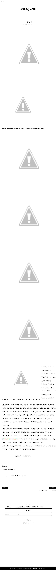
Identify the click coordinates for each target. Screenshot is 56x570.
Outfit (8, 475)
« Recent (5, 487)
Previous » (52, 487)
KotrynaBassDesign (40, 568)
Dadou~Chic (28, 8)
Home (5, 475)
